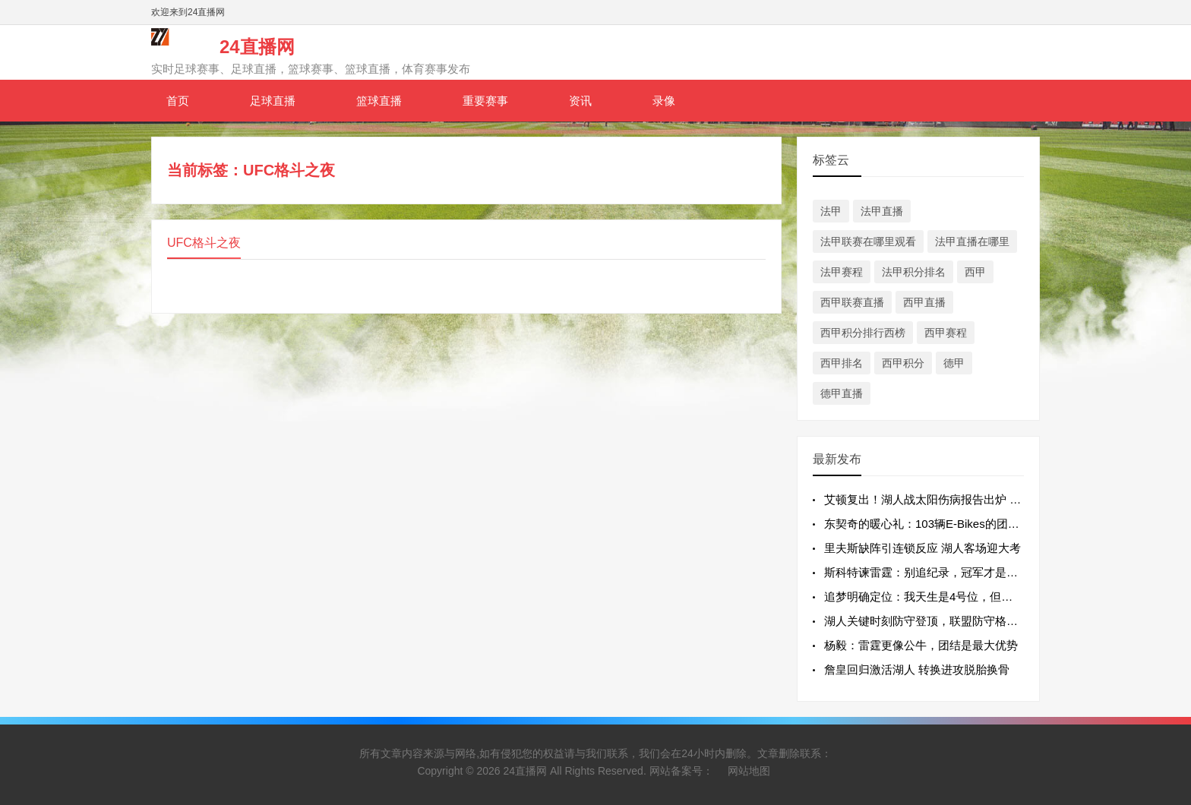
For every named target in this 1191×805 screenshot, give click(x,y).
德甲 (954, 363)
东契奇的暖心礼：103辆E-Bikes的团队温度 (933, 523)
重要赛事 (485, 100)
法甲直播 (882, 211)
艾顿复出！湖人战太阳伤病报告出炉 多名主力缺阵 (951, 499)
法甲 (831, 211)
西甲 (975, 272)
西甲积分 (903, 363)
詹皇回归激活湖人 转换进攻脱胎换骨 (916, 669)
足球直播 (272, 100)
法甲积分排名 (914, 272)
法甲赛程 (841, 272)
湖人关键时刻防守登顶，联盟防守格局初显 (932, 620)
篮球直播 (379, 100)
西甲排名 (841, 363)
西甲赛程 (945, 333)
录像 (663, 100)
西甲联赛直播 (852, 302)
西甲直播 (924, 302)
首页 (177, 100)
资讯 (580, 100)
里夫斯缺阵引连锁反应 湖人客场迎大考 (922, 547)
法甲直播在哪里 (972, 241)
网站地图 (749, 771)
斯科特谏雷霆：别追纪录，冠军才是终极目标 (938, 572)
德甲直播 (841, 393)
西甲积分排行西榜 (862, 333)
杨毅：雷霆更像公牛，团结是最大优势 (921, 645)
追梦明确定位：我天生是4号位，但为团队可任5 (944, 596)
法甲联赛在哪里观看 (868, 241)
